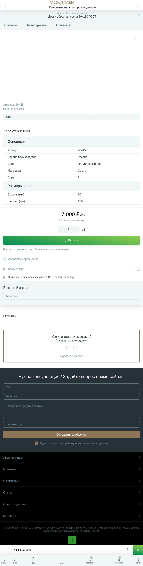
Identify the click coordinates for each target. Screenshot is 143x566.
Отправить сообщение (71, 434)
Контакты (71, 515)
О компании (71, 480)
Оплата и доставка (71, 504)
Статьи (71, 492)
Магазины (71, 469)
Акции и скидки (71, 457)
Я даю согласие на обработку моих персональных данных (74, 443)
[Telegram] (33, 560)
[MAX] (62, 560)
